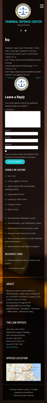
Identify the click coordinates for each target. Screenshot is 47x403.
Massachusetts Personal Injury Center (23, 231)
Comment (10, 109)
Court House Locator (16, 271)
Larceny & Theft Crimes (17, 202)
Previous (9, 78)
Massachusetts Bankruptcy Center (21, 221)
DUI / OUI (12, 179)
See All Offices (12, 350)
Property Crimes (14, 207)
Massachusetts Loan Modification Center (24, 226)
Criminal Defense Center (23, 22)
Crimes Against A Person (18, 184)
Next (39, 78)
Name (8, 133)
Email (8, 140)
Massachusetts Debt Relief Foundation (23, 249)
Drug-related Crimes (16, 197)
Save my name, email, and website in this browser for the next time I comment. (21, 158)
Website (8, 147)
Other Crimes (13, 212)
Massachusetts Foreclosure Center (22, 236)
